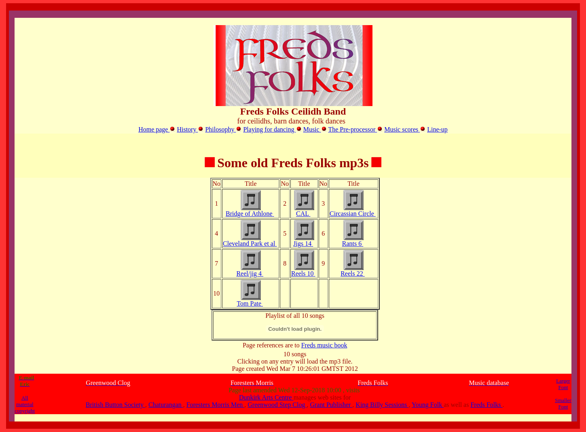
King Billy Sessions (381, 404)
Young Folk (428, 404)
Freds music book (324, 345)
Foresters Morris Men (215, 404)
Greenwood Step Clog (277, 404)
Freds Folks (486, 404)
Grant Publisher (331, 404)
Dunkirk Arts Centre (266, 397)
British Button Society (115, 404)
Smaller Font (563, 403)
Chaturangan (165, 404)
